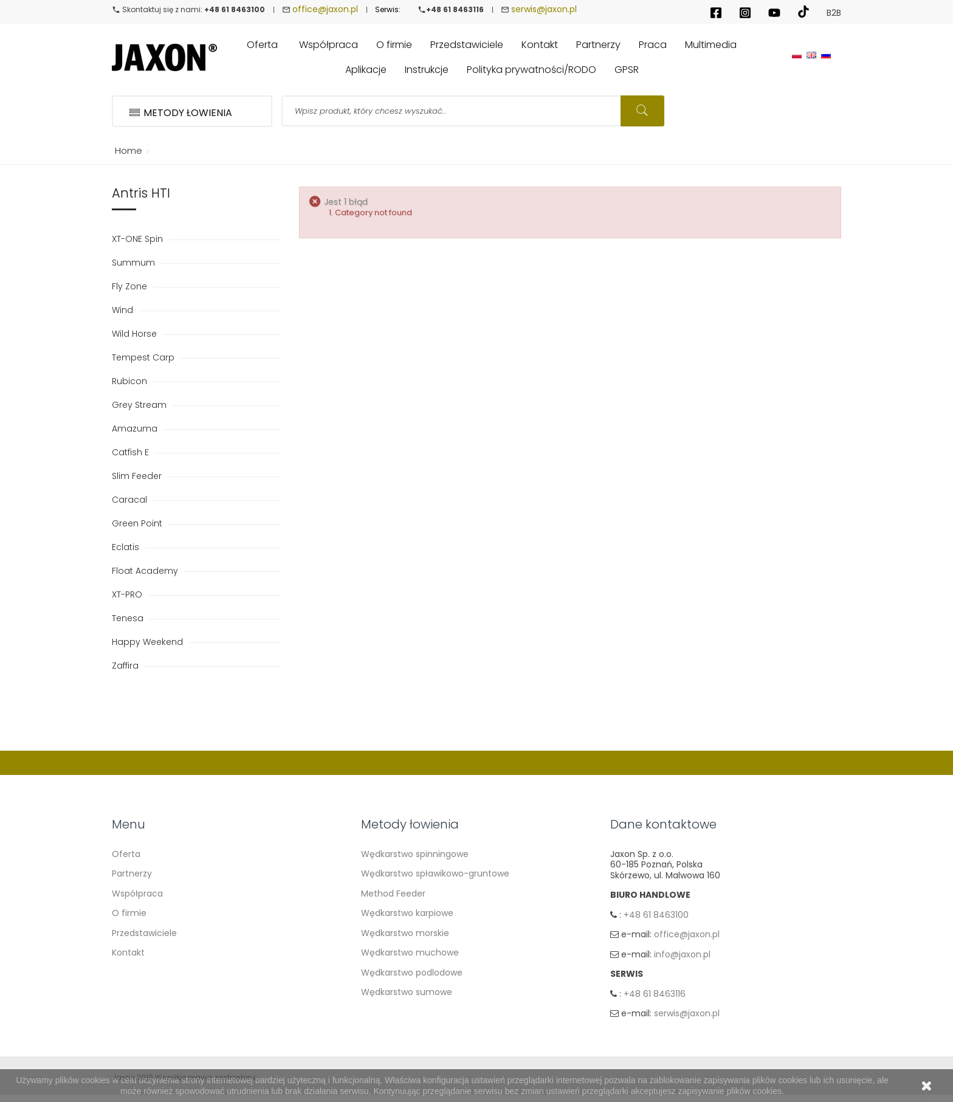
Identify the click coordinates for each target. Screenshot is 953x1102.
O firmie (129, 913)
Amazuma (136, 428)
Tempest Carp (144, 357)
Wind (124, 310)
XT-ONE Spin (138, 239)
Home (126, 150)
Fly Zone (131, 286)
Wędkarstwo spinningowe (415, 854)
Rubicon (131, 381)
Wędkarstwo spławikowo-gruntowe (435, 873)
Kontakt (128, 952)
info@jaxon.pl (682, 956)
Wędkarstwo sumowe (406, 992)
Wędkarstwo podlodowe (412, 972)
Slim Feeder (138, 476)
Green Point (138, 523)
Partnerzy (132, 873)
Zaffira (126, 665)
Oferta (126, 854)
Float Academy (146, 571)
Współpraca (137, 893)
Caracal (131, 500)
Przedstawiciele (144, 933)
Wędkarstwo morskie (405, 933)
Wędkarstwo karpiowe (407, 913)
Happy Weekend (148, 642)
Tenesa (129, 618)
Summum (134, 263)
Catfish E (131, 452)
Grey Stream (140, 405)
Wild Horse (135, 334)
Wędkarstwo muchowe (410, 952)
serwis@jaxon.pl (544, 10)
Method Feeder (393, 893)
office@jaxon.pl (325, 10)
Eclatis (127, 547)
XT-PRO (128, 594)
